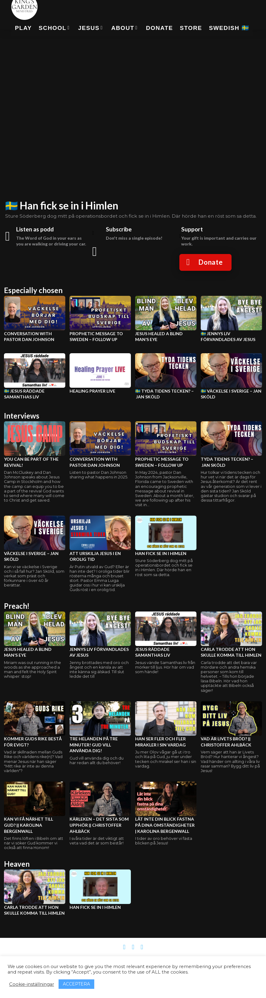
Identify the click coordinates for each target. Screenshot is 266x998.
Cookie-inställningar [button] (31, 984)
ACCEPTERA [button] (76, 984)
